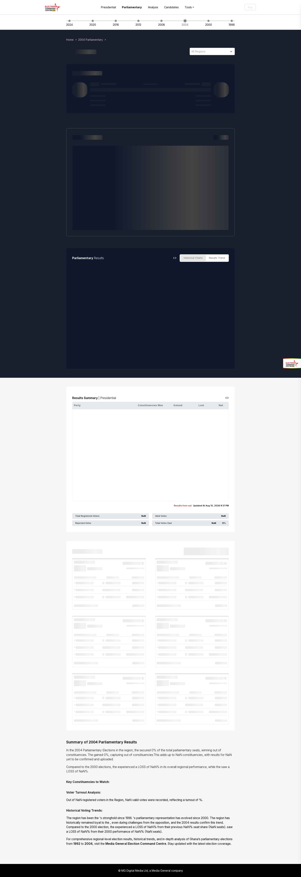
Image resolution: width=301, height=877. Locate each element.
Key (250, 7)
